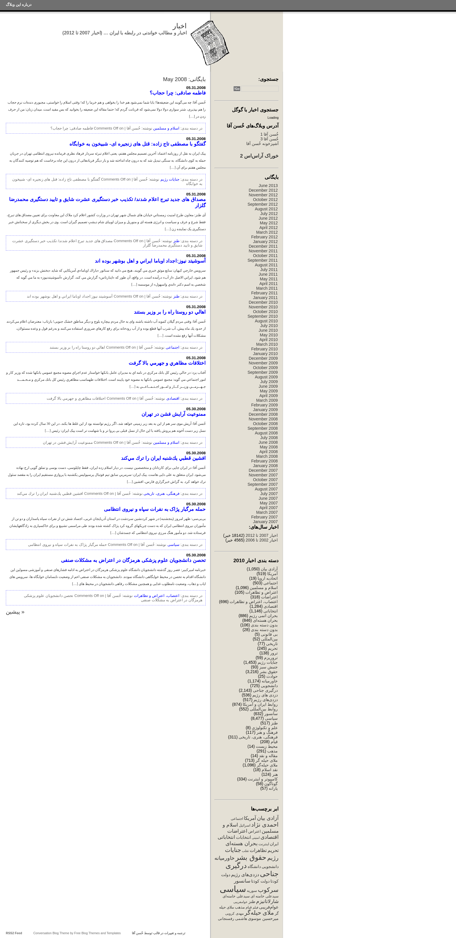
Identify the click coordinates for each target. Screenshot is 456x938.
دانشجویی (269, 685)
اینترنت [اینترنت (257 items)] (263, 844)
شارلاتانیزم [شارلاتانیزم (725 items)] (267, 901)
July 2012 (269, 213)
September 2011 (262, 260)
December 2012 (263, 190)
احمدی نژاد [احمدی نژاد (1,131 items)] (265, 824)
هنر (275, 774)
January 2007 (265, 521)
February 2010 (264, 349)
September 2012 (262, 204)
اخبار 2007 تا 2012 (261, 535)
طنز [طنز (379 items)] (252, 901)
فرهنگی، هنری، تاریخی (258, 737)
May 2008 (269, 447)
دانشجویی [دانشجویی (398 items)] (270, 866)
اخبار (180, 26)
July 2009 (269, 381)
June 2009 (268, 386)
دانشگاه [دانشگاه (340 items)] (254, 866)
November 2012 (263, 195)
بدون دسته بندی (264, 625)
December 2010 (263, 302)
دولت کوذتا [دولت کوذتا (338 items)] (260, 881)
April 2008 (268, 451)
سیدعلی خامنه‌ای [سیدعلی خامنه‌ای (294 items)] (236, 896)
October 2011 (265, 255)
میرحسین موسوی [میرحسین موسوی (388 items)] (263, 918)
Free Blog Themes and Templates (97, 933)
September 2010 (262, 316)
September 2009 (262, 372)
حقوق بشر (269, 671)
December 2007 (263, 470)
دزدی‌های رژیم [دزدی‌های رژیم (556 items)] (245, 874)
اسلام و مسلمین (264, 587)
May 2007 (269, 503)
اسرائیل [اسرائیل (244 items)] (244, 825)
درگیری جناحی (265, 690)
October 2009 (265, 367)
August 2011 (266, 265)
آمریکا (272, 573)
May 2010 (269, 335)
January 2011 (265, 297)
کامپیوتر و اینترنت (263, 779)
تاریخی (272, 643)
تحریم (273, 648)
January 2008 (265, 465)
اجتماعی (270, 583)
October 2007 (265, 479)
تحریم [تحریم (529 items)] (273, 850)
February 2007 (264, 517)
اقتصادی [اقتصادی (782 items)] (270, 837)
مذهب (272, 751)
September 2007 (262, 484)
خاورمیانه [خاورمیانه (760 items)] (224, 858)
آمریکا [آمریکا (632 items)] (250, 818)
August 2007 (266, 489)
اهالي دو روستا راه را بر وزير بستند (170, 312)
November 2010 (263, 307)
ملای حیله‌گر (267, 765)
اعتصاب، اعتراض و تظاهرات (254, 601)
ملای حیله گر (267, 760)
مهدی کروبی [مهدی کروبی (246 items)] (234, 913)
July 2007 (269, 493)
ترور (274, 653)
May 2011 (269, 279)
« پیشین (15, 612)
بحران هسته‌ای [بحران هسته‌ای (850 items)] (242, 843)
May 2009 (269, 391)
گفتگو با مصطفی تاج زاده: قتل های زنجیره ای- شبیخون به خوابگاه (137, 144)
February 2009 (264, 405)
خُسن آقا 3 (269, 139)
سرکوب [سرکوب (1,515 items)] (268, 889)
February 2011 (264, 293)
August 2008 (266, 433)
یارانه (273, 788)
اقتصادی (271, 606)
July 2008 (269, 437)
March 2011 (267, 288)
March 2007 (267, 512)
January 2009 (265, 409)
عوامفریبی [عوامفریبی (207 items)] (240, 902)
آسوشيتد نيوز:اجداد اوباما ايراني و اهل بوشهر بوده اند (150, 261)
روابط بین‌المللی (264, 709)
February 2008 (264, 461)
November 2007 (263, 475)
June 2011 (268, 274)
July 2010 (269, 325)
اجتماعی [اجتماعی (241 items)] (237, 819)
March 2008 (267, 456)
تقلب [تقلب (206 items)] (245, 851)
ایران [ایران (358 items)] (274, 843)
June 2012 (268, 218)
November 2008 (263, 419)
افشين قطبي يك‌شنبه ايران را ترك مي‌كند (163, 458)
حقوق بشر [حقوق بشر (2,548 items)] (250, 857)
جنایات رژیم (268, 662)
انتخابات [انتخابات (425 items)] (243, 837)
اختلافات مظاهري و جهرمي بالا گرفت (167, 363)
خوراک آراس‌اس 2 (259, 156)
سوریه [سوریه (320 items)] (252, 890)
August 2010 (266, 321)
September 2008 (262, 428)
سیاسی (271, 718)
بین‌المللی (269, 639)
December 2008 (263, 414)
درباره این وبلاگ (19, 4)
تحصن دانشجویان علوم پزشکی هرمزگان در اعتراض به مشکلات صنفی (133, 560)
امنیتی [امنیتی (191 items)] (256, 837)
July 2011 (269, 269)
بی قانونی (269, 634)
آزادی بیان (269, 569)
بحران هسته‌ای (265, 620)
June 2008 (268, 442)
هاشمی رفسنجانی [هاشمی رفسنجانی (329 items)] (232, 918)
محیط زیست (267, 746)
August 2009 (266, 377)
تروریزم (271, 657)
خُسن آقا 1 (269, 134)
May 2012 (269, 223)
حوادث (272, 676)
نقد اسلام (270, 769)
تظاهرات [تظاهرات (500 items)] (258, 850)
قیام (274, 741)
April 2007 (268, 507)
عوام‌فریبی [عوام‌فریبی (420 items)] (269, 907)
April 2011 (268, 283)
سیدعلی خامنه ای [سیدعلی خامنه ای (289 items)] (265, 896)
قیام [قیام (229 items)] (249, 907)
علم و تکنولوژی (265, 727)
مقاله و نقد (268, 755)
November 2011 (263, 251)
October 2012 (265, 199)
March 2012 (267, 232)
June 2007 (268, 498)
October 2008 (265, 423)
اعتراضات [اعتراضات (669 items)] (237, 831)
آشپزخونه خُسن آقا (262, 143)
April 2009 (268, 395)
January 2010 (265, 353)
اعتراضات (269, 597)
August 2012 (266, 209)
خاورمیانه (270, 681)
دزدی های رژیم (265, 695)
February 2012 (264, 237)
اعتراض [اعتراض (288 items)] (254, 831)
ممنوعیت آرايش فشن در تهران (173, 414)
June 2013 (268, 185)
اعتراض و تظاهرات (261, 592)
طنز (274, 723)
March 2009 (267, 400)
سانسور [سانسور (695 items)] (242, 881)
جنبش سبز (268, 667)
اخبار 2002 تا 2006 (262, 540)
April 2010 (268, 339)
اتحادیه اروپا (268, 578)
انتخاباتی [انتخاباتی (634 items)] (226, 837)
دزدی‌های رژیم (266, 699)
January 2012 (265, 241)
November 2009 (263, 363)
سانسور (271, 713)
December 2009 (263, 358)
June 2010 (268, 330)
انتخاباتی (270, 611)
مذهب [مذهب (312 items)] (240, 907)
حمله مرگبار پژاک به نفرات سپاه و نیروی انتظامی (155, 509)
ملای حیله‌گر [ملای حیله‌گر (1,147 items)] (259, 912)
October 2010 (265, 311)
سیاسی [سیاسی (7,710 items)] (233, 889)
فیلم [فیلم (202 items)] (255, 907)
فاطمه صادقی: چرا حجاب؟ (178, 93)
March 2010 (267, 344)
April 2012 (268, 227)
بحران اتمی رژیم (263, 615)
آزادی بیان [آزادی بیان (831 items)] (268, 818)
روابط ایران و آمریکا (260, 704)
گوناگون (271, 783)
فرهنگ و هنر (267, 732)
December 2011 (263, 246)
